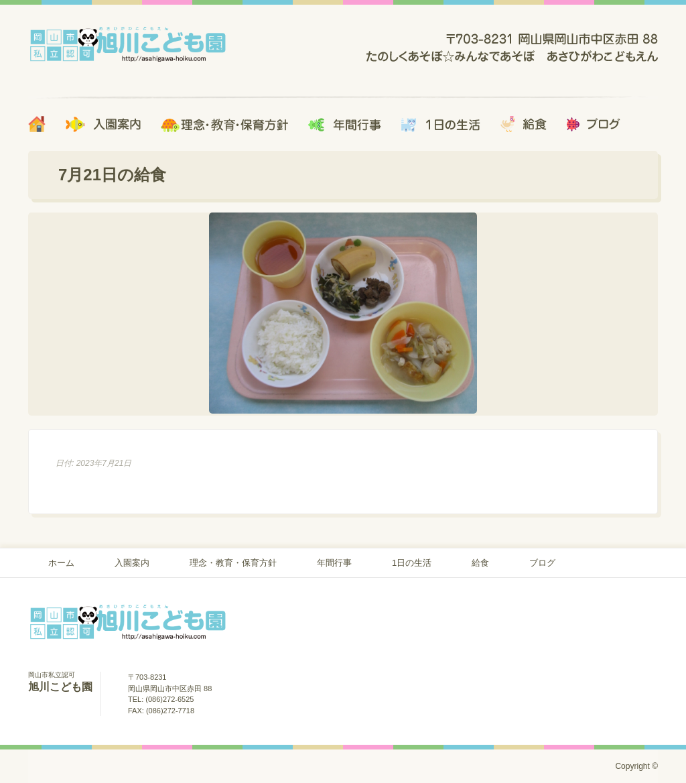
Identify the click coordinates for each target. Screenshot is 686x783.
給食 (480, 563)
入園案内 (132, 563)
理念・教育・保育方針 (233, 563)
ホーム (61, 563)
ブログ (542, 563)
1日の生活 (411, 563)
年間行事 (334, 563)
